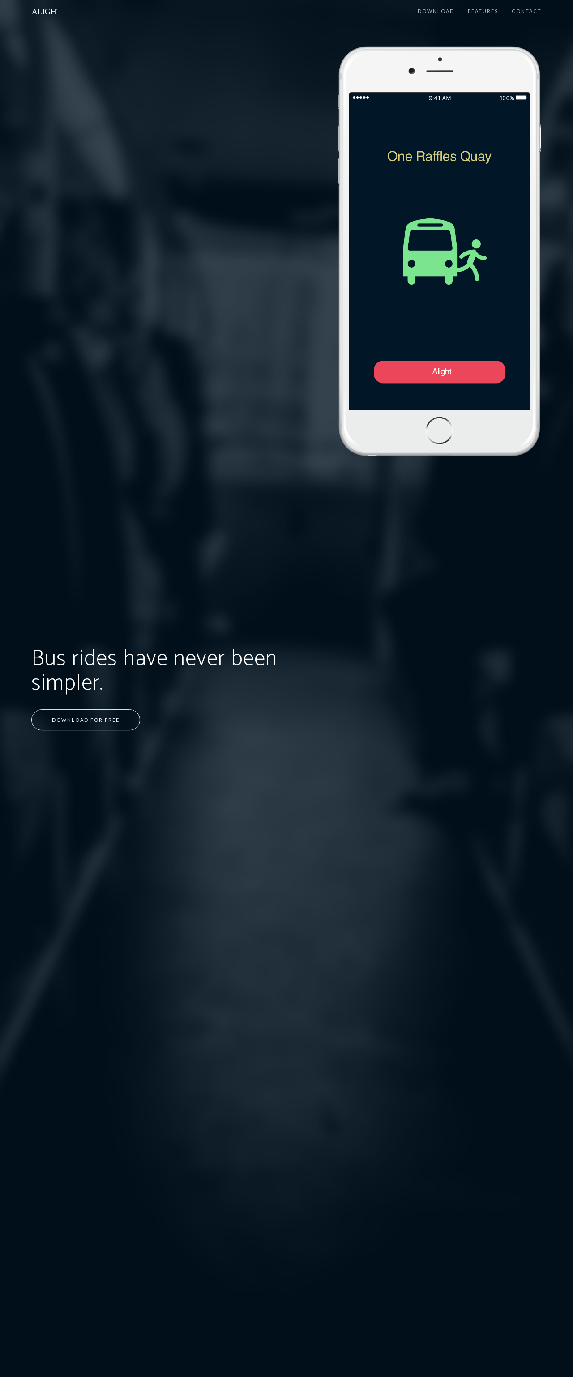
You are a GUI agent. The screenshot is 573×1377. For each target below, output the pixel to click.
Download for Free (86, 720)
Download (436, 11)
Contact (527, 11)
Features (483, 11)
